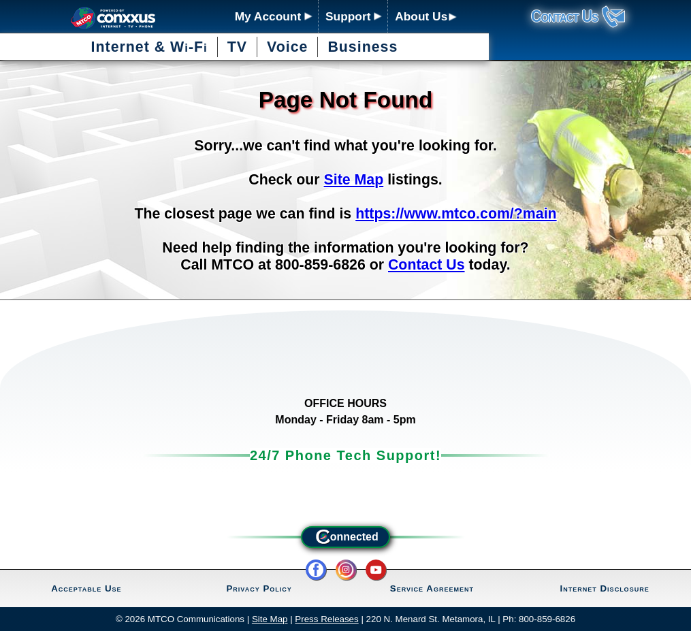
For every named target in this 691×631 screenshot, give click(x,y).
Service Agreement (432, 588)
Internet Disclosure (604, 588)
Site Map (354, 180)
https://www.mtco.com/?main (455, 214)
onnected (345, 537)
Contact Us (426, 265)
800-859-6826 (547, 619)
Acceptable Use (86, 588)
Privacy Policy (258, 588)
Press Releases (326, 619)
